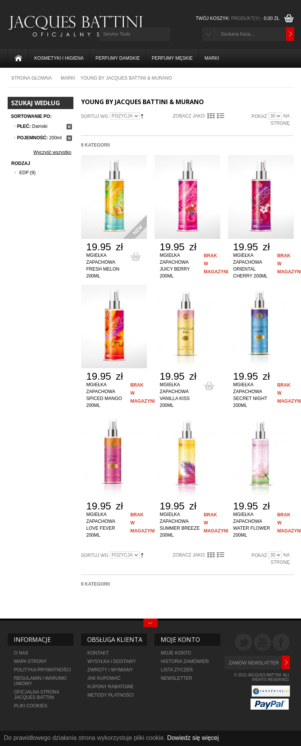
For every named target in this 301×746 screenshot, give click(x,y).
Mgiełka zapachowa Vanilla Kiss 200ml (175, 395)
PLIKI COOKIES (30, 705)
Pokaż (259, 116)
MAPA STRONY (30, 661)
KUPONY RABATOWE (111, 686)
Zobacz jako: (189, 116)
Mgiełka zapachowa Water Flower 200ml (251, 525)
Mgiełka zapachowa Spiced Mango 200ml (104, 395)
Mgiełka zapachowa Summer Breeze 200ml (180, 525)
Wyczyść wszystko (52, 152)
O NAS (21, 653)
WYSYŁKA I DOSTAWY (112, 661)
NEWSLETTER (176, 678)
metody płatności (111, 695)
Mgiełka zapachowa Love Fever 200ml (100, 525)
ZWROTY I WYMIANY (110, 670)
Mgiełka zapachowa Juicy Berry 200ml (175, 266)
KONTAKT (98, 653)
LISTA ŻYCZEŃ (177, 670)
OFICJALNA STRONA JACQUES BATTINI (36, 694)
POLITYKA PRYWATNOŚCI (42, 670)
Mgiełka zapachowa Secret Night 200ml (250, 395)
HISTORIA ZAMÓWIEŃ (185, 661)
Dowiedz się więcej (193, 738)
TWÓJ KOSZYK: (238, 18)
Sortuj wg (95, 116)
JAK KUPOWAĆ (104, 678)
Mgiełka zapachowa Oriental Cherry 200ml (250, 266)
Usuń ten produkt (69, 126)
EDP (24, 172)
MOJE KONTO (176, 653)
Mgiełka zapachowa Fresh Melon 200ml (103, 266)
